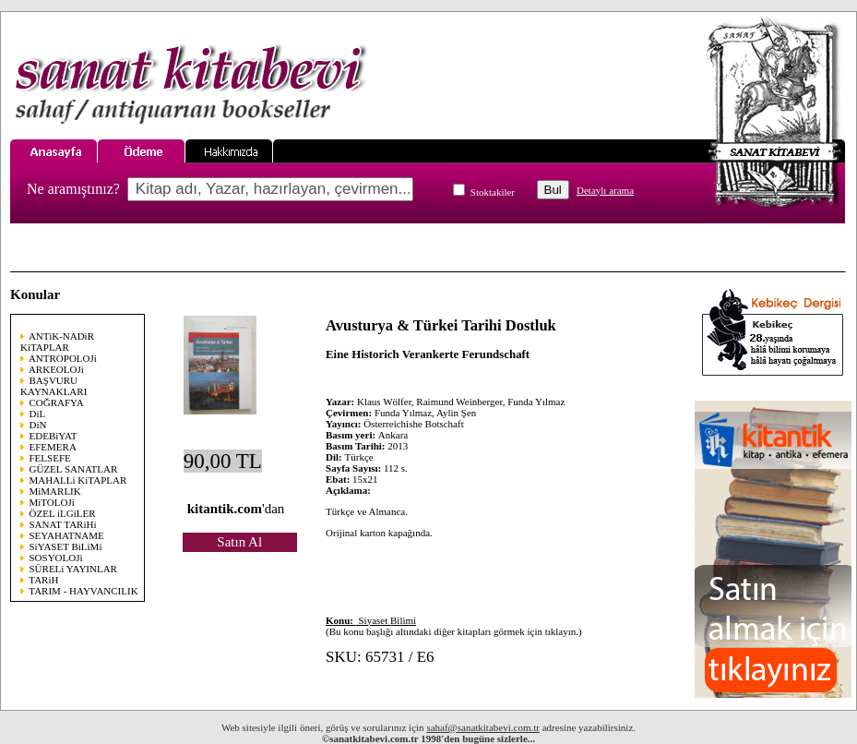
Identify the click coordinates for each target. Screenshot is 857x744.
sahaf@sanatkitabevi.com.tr (483, 727)
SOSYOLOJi (56, 557)
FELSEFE (50, 457)
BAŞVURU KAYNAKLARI (53, 386)
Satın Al (239, 541)
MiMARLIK (55, 491)
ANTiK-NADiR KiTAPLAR (57, 341)
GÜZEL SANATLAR (74, 468)
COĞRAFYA (57, 402)
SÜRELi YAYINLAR (73, 568)
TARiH (43, 579)
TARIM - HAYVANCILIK (83, 590)
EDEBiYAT (53, 435)
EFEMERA (53, 446)
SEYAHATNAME (67, 535)
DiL (38, 413)
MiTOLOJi (52, 502)
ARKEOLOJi (56, 369)
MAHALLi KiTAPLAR (78, 480)
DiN (38, 424)
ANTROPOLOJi (63, 358)
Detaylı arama (605, 190)
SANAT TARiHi (63, 524)
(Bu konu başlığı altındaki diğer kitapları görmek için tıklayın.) (454, 626)
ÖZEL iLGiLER (63, 513)
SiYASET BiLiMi (66, 546)
